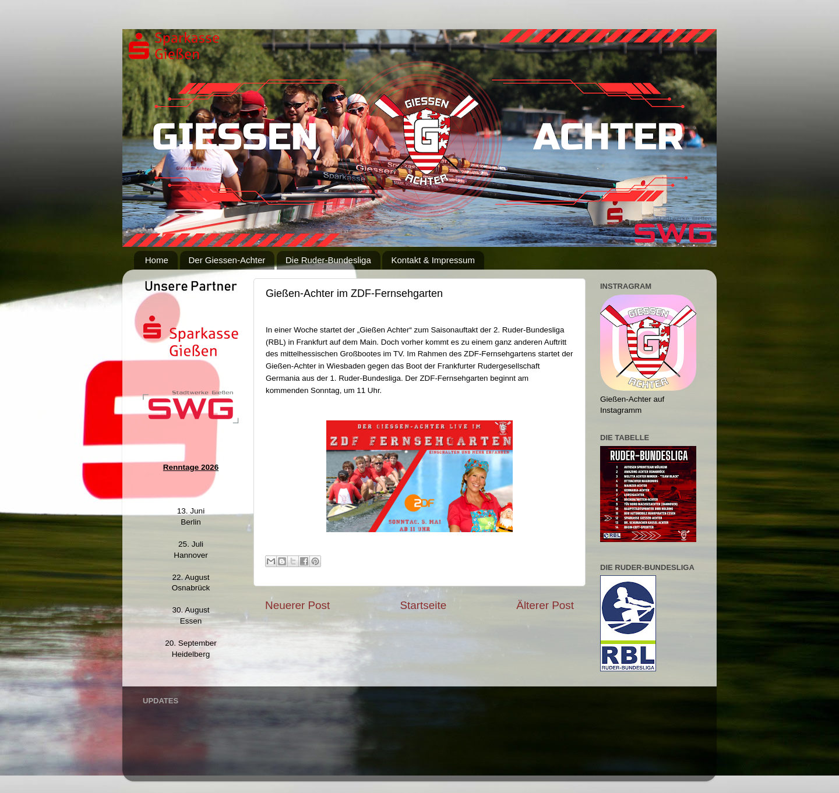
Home (156, 260)
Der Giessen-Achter (227, 260)
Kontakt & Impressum (432, 260)
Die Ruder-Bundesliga (328, 260)
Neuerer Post (297, 605)
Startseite (423, 605)
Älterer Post (545, 605)
